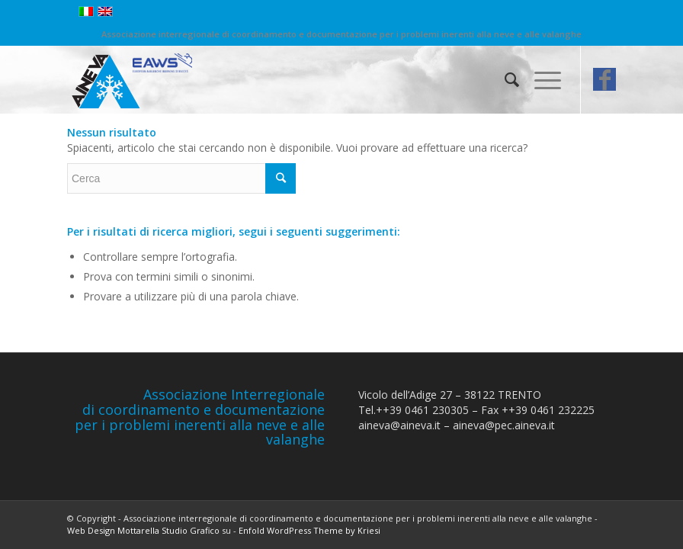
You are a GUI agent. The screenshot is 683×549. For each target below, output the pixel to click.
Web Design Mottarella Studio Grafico (143, 530)
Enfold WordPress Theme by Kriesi (309, 530)
